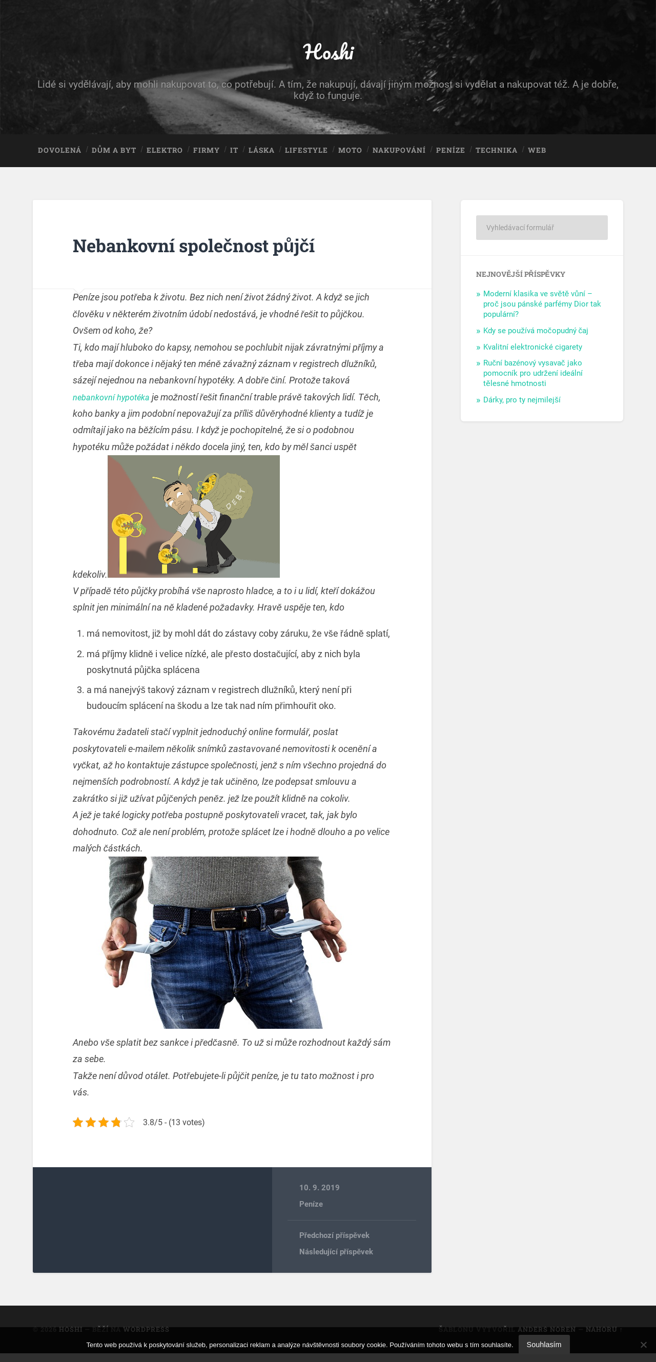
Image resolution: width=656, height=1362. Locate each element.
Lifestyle (306, 156)
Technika (497, 156)
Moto (350, 156)
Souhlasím (544, 1344)
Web (537, 156)
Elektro (165, 156)
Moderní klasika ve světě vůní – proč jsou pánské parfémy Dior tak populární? (542, 312)
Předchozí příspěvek (334, 1244)
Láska (262, 156)
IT (234, 156)
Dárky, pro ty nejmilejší (522, 408)
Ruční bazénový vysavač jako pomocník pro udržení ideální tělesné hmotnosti (533, 382)
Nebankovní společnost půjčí (217, 252)
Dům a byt (114, 156)
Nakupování (399, 156)
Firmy (206, 156)
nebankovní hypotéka (115, 405)
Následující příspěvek (336, 1260)
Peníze (450, 156)
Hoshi (328, 54)
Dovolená (59, 156)
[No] (643, 1344)
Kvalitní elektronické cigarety (532, 355)
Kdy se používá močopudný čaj (535, 338)
